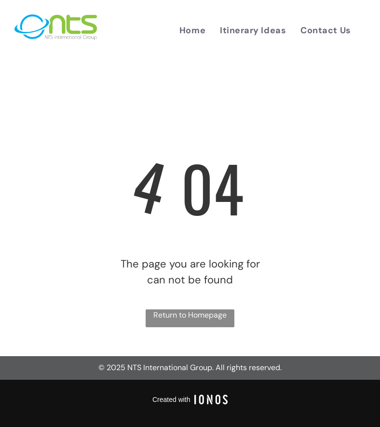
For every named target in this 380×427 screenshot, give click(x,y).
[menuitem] (192, 30)
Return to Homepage (190, 315)
